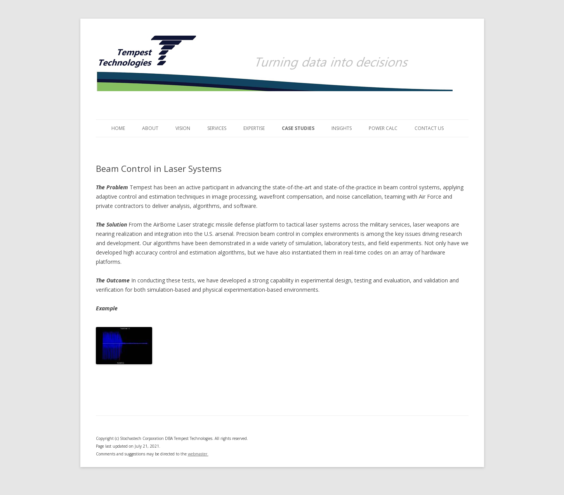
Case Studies (298, 128)
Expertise (254, 128)
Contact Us (429, 128)
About (150, 128)
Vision (182, 128)
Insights (341, 128)
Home (118, 128)
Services (216, 128)
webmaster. (198, 454)
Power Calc (383, 128)
